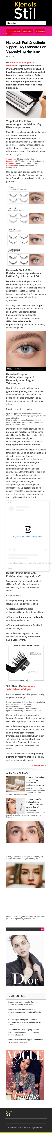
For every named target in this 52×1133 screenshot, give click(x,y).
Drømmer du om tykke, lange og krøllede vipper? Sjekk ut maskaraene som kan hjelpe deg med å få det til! (25, 1032)
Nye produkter (13, 31)
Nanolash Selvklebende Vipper (20, 688)
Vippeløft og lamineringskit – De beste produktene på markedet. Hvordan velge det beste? (24, 1022)
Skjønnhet (27, 31)
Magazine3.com (36, 1128)
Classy (9, 159)
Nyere (42, 765)
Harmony (10, 163)
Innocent (9, 161)
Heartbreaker (11, 165)
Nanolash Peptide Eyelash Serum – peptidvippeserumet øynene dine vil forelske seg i (34, 804)
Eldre (35, 765)
